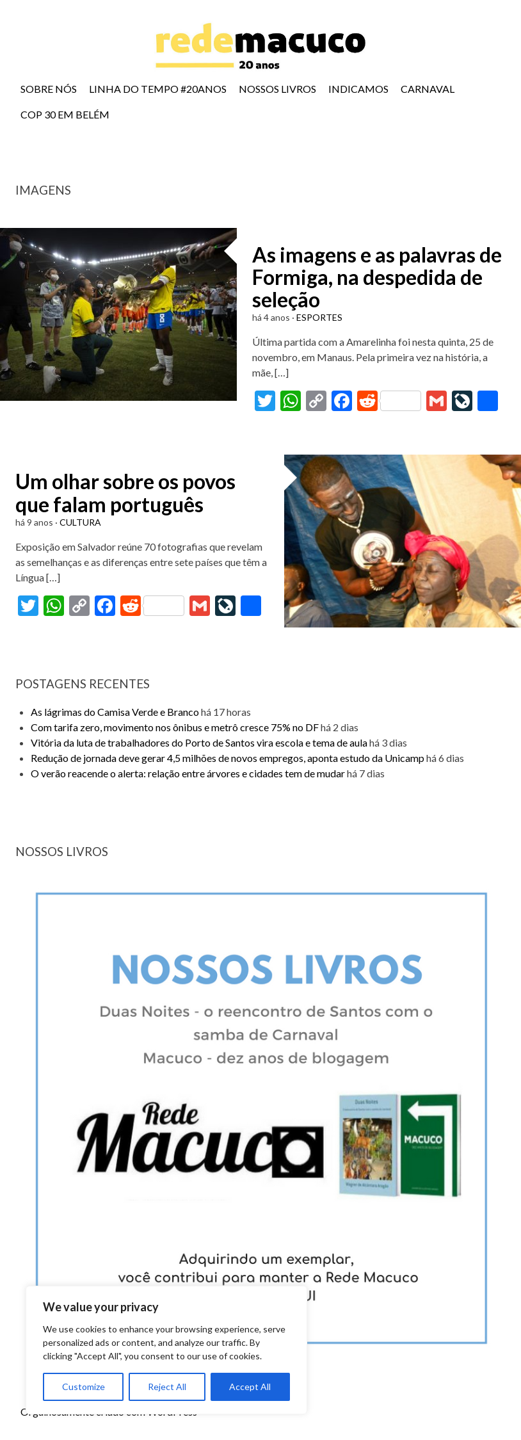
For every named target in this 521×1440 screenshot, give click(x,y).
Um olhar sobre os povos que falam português (125, 492)
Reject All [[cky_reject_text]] (167, 1386)
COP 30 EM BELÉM (64, 114)
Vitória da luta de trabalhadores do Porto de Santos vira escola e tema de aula (199, 742)
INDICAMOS (358, 89)
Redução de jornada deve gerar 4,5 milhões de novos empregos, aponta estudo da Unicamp (227, 758)
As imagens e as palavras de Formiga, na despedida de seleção (377, 277)
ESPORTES (319, 317)
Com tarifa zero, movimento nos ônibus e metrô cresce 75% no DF (175, 727)
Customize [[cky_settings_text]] (83, 1386)
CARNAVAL (427, 89)
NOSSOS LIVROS (277, 89)
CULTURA (80, 522)
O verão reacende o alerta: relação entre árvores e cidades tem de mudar (188, 773)
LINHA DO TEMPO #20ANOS (158, 89)
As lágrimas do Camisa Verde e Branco (115, 712)
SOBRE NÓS (48, 89)
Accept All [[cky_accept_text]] (250, 1386)
